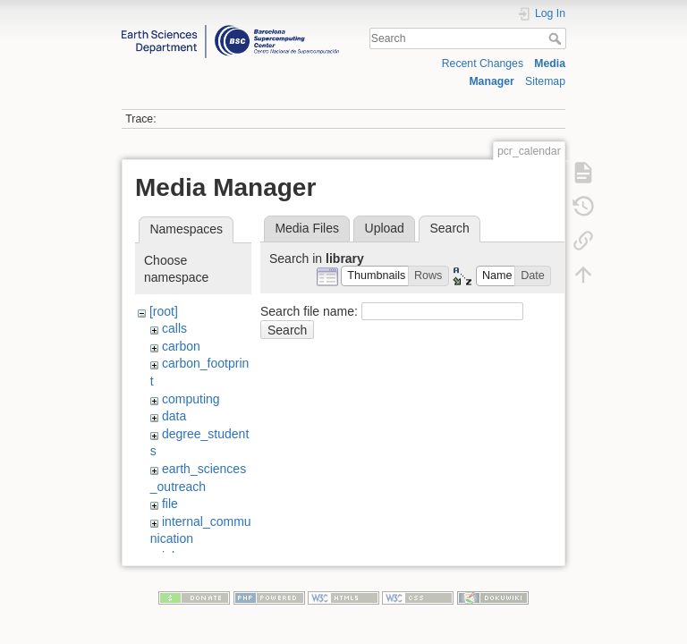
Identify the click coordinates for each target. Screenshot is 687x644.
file (170, 503)
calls (174, 328)
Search (556, 38)
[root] (163, 311)
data (174, 416)
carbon (181, 346)
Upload (384, 228)
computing (191, 399)
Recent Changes (482, 63)
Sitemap (545, 81)
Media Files (307, 228)
